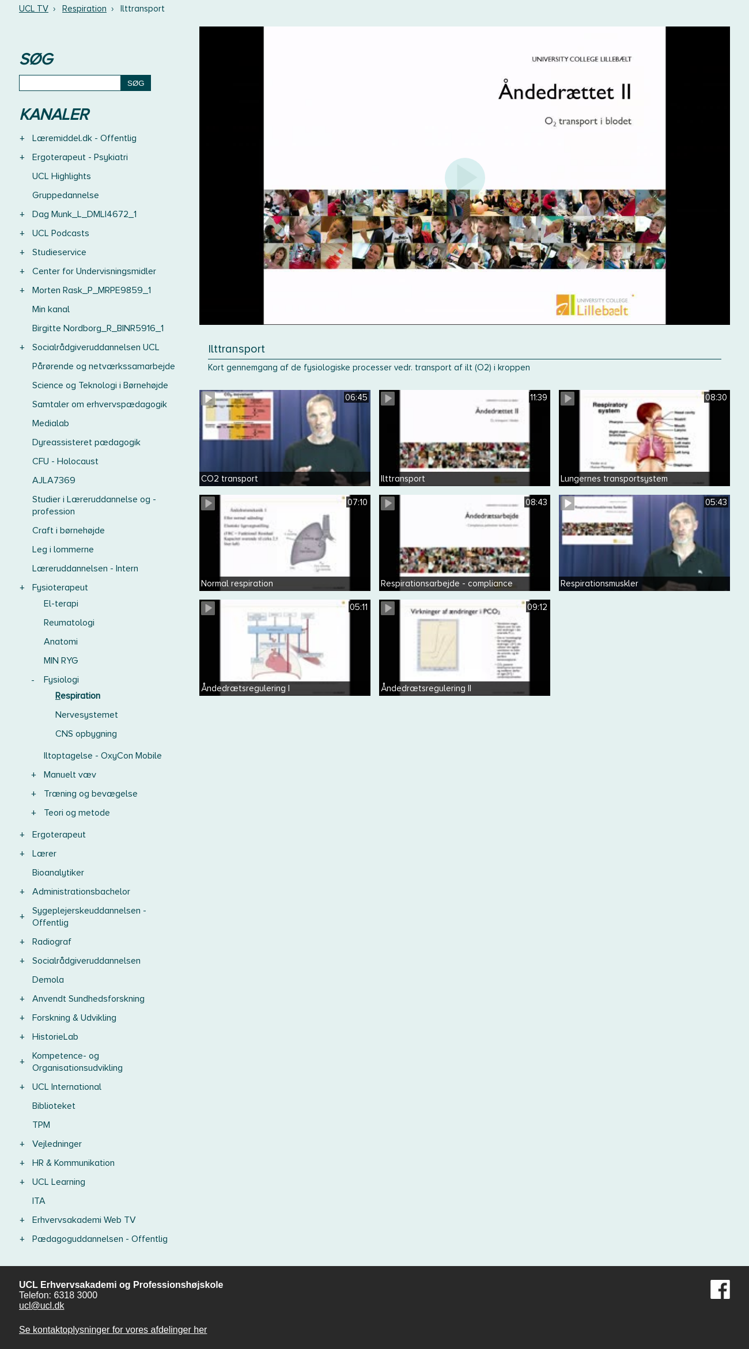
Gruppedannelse (65, 195)
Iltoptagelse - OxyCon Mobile (103, 755)
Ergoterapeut (59, 834)
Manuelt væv (70, 774)
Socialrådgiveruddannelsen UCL (96, 347)
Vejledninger (57, 1144)
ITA (39, 1201)
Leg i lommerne (63, 549)
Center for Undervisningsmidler (94, 271)
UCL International (66, 1087)
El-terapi (61, 603)
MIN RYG (61, 660)
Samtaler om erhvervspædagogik (99, 404)
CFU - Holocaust (65, 461)
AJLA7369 (53, 480)
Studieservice (59, 252)
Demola (48, 980)
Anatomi (61, 641)
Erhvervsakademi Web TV (84, 1220)
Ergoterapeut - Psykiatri (80, 157)
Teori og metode (77, 813)
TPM (41, 1125)
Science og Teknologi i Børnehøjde (100, 385)
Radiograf (51, 942)
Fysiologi (61, 679)
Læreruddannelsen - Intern (85, 568)
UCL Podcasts (60, 233)
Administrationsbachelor (81, 891)
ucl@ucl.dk (42, 1305)
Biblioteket (53, 1106)
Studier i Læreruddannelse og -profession (94, 505)
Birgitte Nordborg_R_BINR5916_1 (98, 328)
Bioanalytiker (58, 872)
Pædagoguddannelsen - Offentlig (100, 1239)
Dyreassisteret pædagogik (86, 442)
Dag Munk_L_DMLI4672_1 (84, 214)
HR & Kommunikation (73, 1163)
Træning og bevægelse (91, 793)
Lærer (44, 853)
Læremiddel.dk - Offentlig (84, 138)
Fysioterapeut (60, 587)
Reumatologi (69, 622)
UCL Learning (58, 1182)
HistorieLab (55, 1037)
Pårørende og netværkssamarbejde (103, 366)
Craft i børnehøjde (68, 530)
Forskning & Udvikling (74, 1018)
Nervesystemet (86, 715)
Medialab (50, 423)
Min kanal (51, 309)
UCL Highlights (61, 176)
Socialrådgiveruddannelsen (86, 961)
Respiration (84, 8)
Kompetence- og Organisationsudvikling (77, 1062)
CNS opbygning (86, 734)
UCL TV (33, 8)
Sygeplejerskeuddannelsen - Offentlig (89, 917)
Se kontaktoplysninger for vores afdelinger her (113, 1330)
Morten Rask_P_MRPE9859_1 (91, 290)
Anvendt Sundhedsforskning (88, 999)
